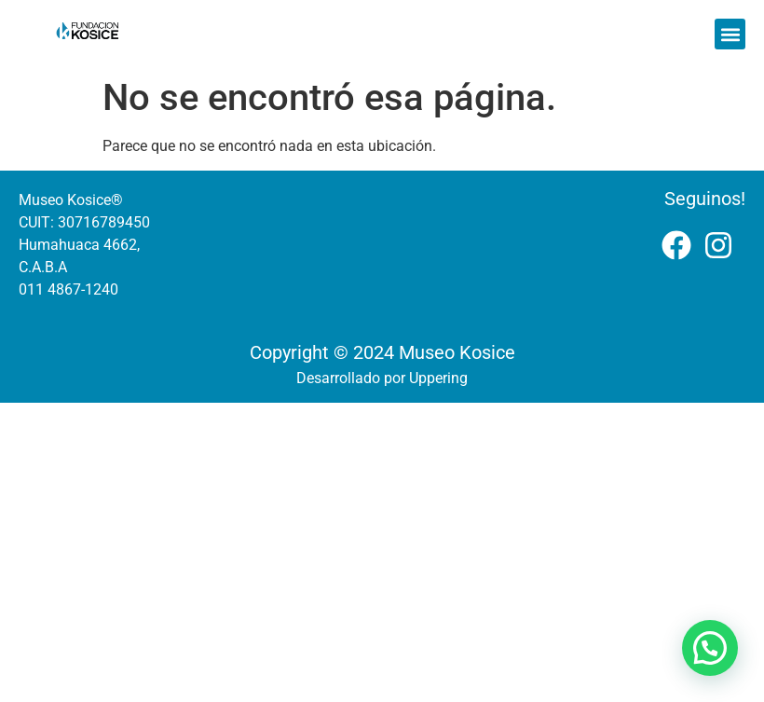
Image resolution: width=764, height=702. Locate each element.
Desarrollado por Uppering (382, 378)
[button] (730, 34)
